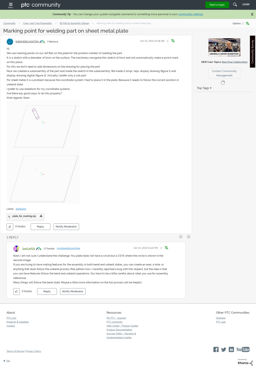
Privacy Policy (33, 351)
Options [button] (237, 23)
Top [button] (8, 361)
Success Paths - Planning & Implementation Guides (121, 335)
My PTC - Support (116, 318)
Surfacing (21, 209)
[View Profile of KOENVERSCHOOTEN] (27, 41)
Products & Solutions (18, 322)
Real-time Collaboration (235, 62)
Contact (11, 326)
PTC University (115, 322)
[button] (167, 41)
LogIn (245, 4)
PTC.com (11, 318)
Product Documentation (119, 329)
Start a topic (217, 4)
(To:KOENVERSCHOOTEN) (68, 248)
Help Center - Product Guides (122, 326)
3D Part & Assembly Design (74, 23)
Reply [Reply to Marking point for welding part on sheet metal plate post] (40, 226)
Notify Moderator (66, 226)
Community (9, 23)
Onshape (220, 318)
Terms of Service (15, 351)
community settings (190, 14)
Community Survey (252, 52)
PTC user (221, 322)
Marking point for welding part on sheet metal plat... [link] (124, 23)
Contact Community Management (224, 73)
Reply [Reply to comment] (47, 291)
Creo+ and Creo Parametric (37, 23)
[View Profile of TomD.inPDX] (28, 248)
